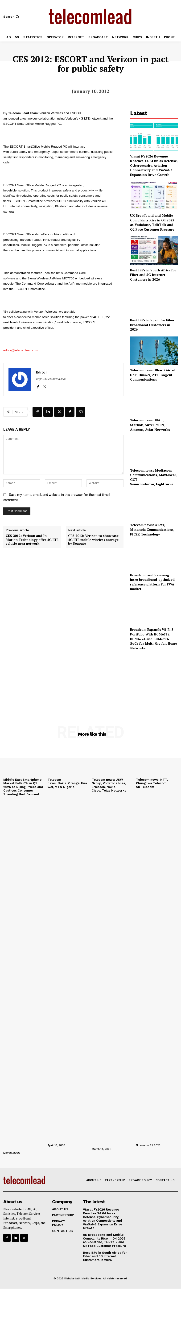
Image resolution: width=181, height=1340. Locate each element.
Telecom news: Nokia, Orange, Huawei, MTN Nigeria (67, 783)
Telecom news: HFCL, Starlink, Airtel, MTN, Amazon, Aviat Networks (150, 424)
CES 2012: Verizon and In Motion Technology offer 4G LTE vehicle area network (32, 540)
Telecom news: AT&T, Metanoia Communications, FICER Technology (152, 529)
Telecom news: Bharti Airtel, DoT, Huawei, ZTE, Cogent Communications (153, 375)
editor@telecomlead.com (20, 350)
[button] (11, 16)
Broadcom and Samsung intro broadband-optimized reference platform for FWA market (152, 582)
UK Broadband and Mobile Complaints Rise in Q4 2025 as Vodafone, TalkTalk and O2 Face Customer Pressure (152, 222)
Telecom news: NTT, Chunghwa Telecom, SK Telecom (152, 783)
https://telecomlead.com (51, 379)
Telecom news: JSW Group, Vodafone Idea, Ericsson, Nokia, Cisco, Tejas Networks (109, 785)
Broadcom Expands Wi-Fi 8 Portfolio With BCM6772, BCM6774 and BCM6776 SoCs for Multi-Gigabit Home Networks (153, 638)
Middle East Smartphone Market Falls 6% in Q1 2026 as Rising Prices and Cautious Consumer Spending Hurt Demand (23, 787)
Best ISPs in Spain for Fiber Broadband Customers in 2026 (152, 325)
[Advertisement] (153, 681)
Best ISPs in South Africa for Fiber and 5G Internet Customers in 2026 (153, 275)
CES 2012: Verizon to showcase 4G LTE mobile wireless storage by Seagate (93, 540)
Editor (41, 372)
